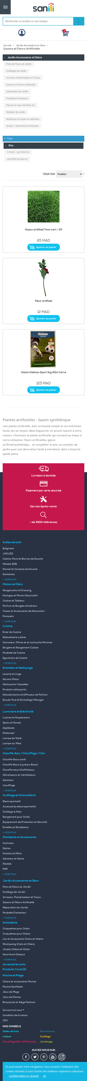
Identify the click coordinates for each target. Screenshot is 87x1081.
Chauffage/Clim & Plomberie (19, 1041)
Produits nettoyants (14, 689)
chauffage (9, 785)
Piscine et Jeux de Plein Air (20, 105)
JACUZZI (8, 553)
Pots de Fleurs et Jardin (18, 64)
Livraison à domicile (43, 475)
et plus (17, 159)
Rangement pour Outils (16, 817)
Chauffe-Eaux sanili (14, 759)
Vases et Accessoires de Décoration (24, 611)
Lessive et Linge (12, 674)
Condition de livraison (15, 1015)
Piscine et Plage (13, 975)
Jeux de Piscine (12, 997)
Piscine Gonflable (13, 986)
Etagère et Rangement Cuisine (20, 647)
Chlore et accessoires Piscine (19, 981)
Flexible (7, 864)
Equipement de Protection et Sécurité (25, 822)
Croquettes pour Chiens (16, 933)
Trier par (49, 174)
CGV (5, 1020)
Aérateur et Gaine (13, 858)
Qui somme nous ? (13, 1010)
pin (44, 1057)
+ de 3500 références (43, 522)
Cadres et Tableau (13, 600)
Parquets (8, 616)
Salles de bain (12, 542)
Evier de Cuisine (12, 632)
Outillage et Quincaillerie (19, 795)
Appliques (8, 728)
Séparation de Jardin (17, 91)
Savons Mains (11, 679)
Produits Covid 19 (14, 969)
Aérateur (8, 780)
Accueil (7, 45)
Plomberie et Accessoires (19, 837)
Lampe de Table (12, 738)
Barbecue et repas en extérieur (22, 119)
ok (44, 1076)
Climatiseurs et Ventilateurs (19, 775)
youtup (53, 1057)
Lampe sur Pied (12, 743)
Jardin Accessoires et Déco (30, 45)
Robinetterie (47, 1031)
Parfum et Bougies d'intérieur (20, 606)
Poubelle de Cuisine (14, 652)
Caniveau (8, 843)
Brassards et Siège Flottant (19, 1002)
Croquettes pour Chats (16, 928)
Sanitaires (9, 574)
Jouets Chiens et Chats (16, 949)
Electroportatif (12, 801)
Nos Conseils (12, 1026)
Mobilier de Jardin (15, 112)
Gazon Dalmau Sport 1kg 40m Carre (43, 372)
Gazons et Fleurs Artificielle (20, 84)
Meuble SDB (10, 564)
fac (26, 1057)
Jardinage (46, 1041)
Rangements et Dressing (17, 590)
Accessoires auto (14, 964)
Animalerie (10, 922)
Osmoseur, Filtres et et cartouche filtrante (27, 642)
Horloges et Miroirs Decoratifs (20, 595)
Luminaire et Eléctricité (18, 711)
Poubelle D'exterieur (17, 98)
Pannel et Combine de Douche (20, 569)
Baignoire (8, 548)
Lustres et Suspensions (16, 717)
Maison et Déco (13, 584)
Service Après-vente (43, 506)
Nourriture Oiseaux (14, 954)
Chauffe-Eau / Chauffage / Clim (24, 753)
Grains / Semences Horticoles (22, 126)
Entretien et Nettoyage (18, 668)
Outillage (45, 1036)
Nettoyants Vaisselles (15, 684)
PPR (5, 869)
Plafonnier (9, 733)
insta (62, 1057)
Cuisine (8, 626)
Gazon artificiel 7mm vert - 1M (43, 229)
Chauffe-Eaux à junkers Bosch (20, 764)
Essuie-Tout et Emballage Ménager (23, 700)
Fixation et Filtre (12, 853)
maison (7, 1036)
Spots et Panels (12, 722)
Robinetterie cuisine (14, 637)
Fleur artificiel (43, 301)
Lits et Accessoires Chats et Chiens (23, 939)
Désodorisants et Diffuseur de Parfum (25, 694)
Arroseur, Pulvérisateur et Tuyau (23, 77)
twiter (35, 1057)
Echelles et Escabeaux (16, 827)
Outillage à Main (12, 811)
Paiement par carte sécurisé (43, 490)
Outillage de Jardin (16, 71)
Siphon (7, 848)
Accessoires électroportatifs (19, 806)
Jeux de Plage (11, 992)
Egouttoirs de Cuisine (15, 658)
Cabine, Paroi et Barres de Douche (23, 558)
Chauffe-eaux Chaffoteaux (18, 770)
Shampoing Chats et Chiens (19, 944)
